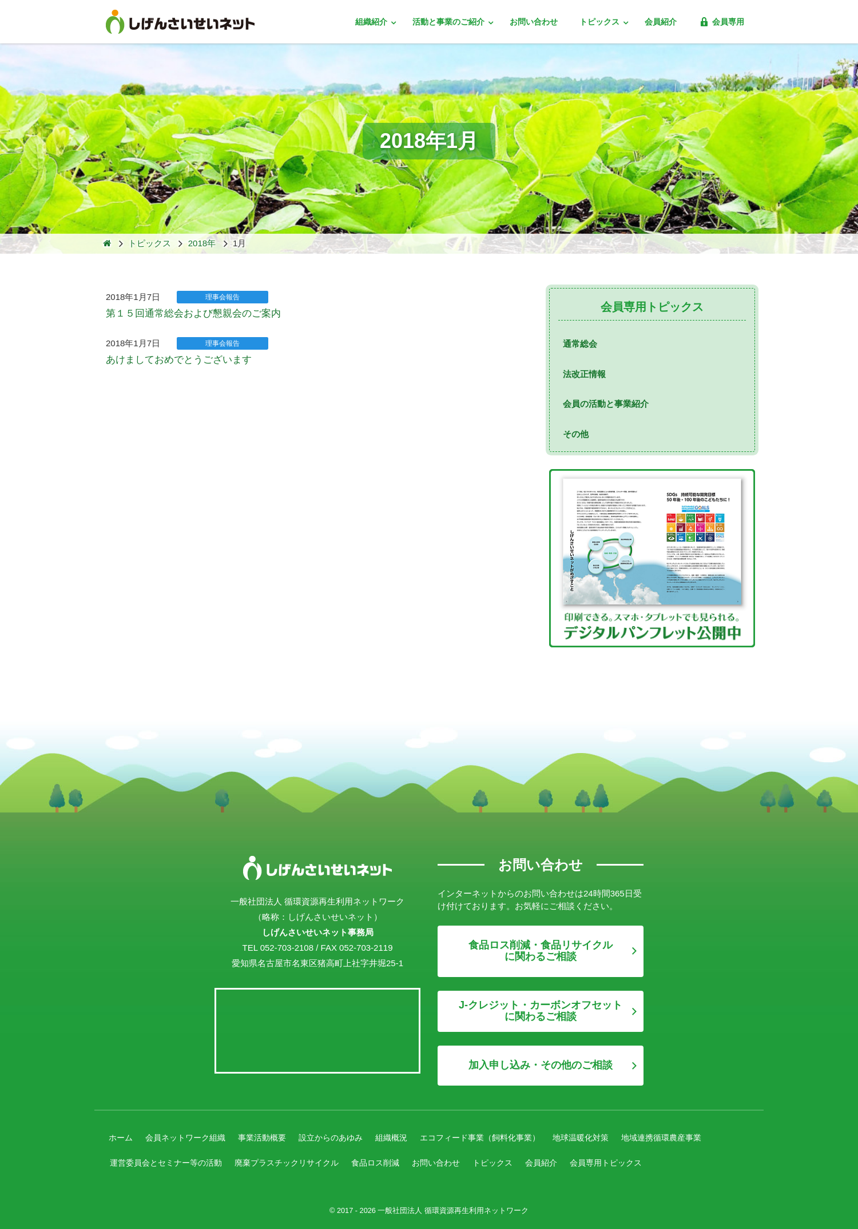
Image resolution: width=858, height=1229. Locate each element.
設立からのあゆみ (343, 1137)
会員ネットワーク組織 (190, 1137)
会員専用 (721, 21)
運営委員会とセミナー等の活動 (170, 1159)
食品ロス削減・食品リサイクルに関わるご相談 (540, 950)
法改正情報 (584, 374)
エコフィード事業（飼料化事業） (502, 1137)
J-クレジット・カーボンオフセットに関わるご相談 (540, 1010)
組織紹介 (372, 21)
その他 (576, 434)
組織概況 (408, 1137)
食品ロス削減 (392, 1159)
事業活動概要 (271, 1137)
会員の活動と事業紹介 (606, 404)
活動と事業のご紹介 (449, 21)
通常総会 (580, 344)
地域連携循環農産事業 (694, 1137)
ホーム (121, 1137)
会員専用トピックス (635, 1159)
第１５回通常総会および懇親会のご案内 (183, 313)
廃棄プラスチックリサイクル (298, 1159)
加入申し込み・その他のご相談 (540, 1065)
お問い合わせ (534, 21)
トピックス (600, 21)
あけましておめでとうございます (170, 358)
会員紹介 (661, 21)
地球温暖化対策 (609, 1137)
